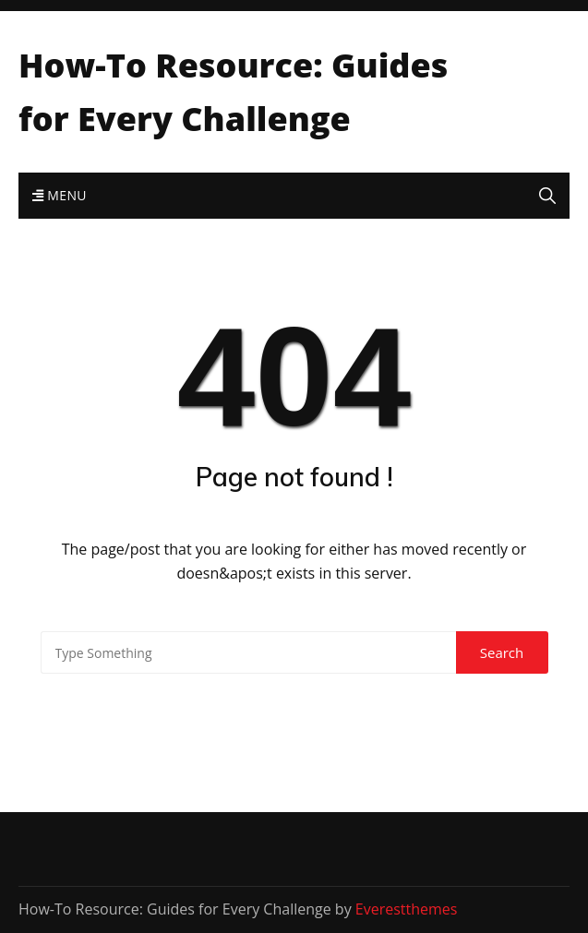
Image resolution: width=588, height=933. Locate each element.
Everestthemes (406, 909)
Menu (59, 195)
